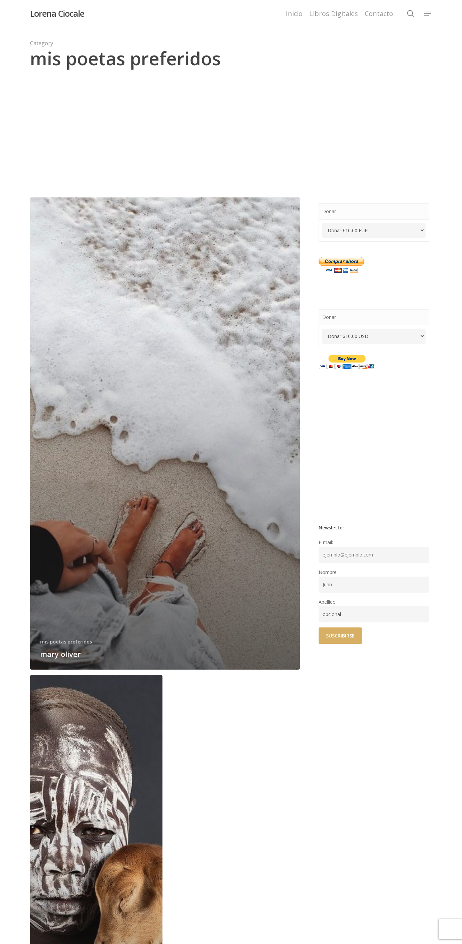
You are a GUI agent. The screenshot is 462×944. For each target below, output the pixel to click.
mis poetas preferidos (66, 641)
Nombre (328, 572)
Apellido (327, 602)
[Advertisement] (231, 131)
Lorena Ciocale (57, 13)
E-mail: (326, 542)
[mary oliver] (165, 433)
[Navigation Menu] (428, 13)
